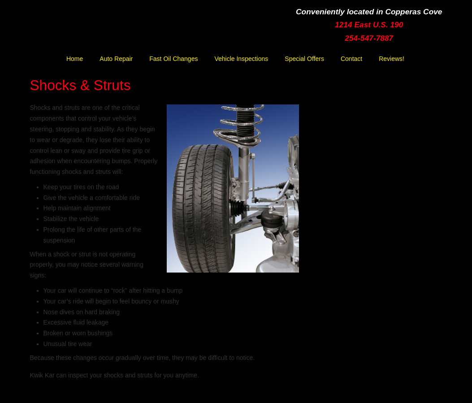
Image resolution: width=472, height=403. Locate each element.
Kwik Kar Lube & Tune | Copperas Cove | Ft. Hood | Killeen (113, 30)
